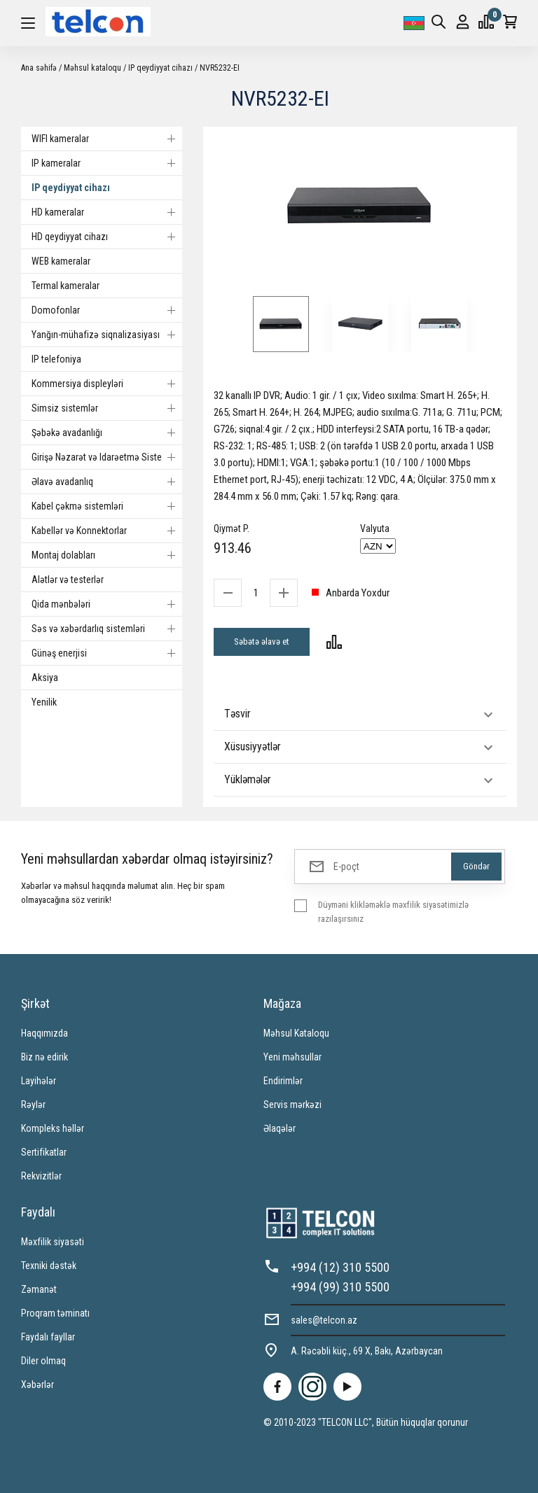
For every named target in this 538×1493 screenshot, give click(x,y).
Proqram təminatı (55, 1313)
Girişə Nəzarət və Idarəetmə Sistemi (107, 457)
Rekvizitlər (41, 1176)
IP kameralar (107, 163)
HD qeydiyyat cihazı (107, 236)
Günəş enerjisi (107, 653)
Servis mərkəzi (292, 1104)
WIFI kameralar (107, 138)
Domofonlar (107, 310)
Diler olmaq (43, 1360)
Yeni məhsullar (292, 1057)
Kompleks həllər (52, 1128)
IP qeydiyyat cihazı (160, 68)
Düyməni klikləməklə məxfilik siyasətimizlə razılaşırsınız (393, 911)
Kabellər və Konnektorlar (107, 530)
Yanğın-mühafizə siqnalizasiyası (107, 334)
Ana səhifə (39, 68)
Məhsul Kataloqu (296, 1033)
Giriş (462, 22)
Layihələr (38, 1080)
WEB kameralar (61, 261)
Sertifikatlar (44, 1152)
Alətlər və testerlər (68, 579)
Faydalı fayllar (48, 1337)
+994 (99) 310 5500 (340, 1287)
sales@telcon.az (324, 1320)
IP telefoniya (56, 359)
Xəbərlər (37, 1384)
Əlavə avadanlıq (107, 481)
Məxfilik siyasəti (52, 1241)
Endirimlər (283, 1080)
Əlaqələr (279, 1128)
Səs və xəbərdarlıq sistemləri (107, 628)
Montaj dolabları (107, 555)
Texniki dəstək (48, 1265)
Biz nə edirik (44, 1057)
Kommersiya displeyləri (107, 383)
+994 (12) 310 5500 (340, 1267)
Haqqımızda (44, 1033)
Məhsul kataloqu (92, 68)
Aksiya (45, 677)
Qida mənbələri (107, 604)
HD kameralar (107, 212)
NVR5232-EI (220, 68)
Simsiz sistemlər (107, 408)
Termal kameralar (65, 285)
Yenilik (44, 702)
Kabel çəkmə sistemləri (107, 506)
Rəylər (33, 1104)
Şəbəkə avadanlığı (107, 432)
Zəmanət (39, 1289)
